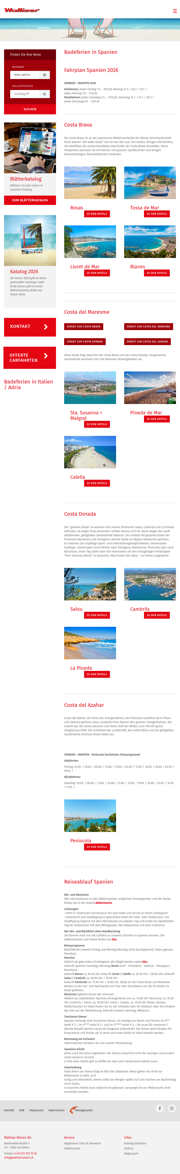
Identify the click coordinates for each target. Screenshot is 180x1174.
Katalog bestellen (135, 1143)
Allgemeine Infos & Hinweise (82, 1143)
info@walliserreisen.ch (19, 1157)
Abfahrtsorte (103, 903)
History (128, 1148)
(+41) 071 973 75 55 (25, 1153)
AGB (21, 1110)
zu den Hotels (97, 213)
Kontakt (9, 1110)
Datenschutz (57, 1110)
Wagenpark (131, 1153)
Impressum (36, 1110)
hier (114, 939)
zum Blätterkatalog (30, 200)
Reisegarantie (81, 1110)
